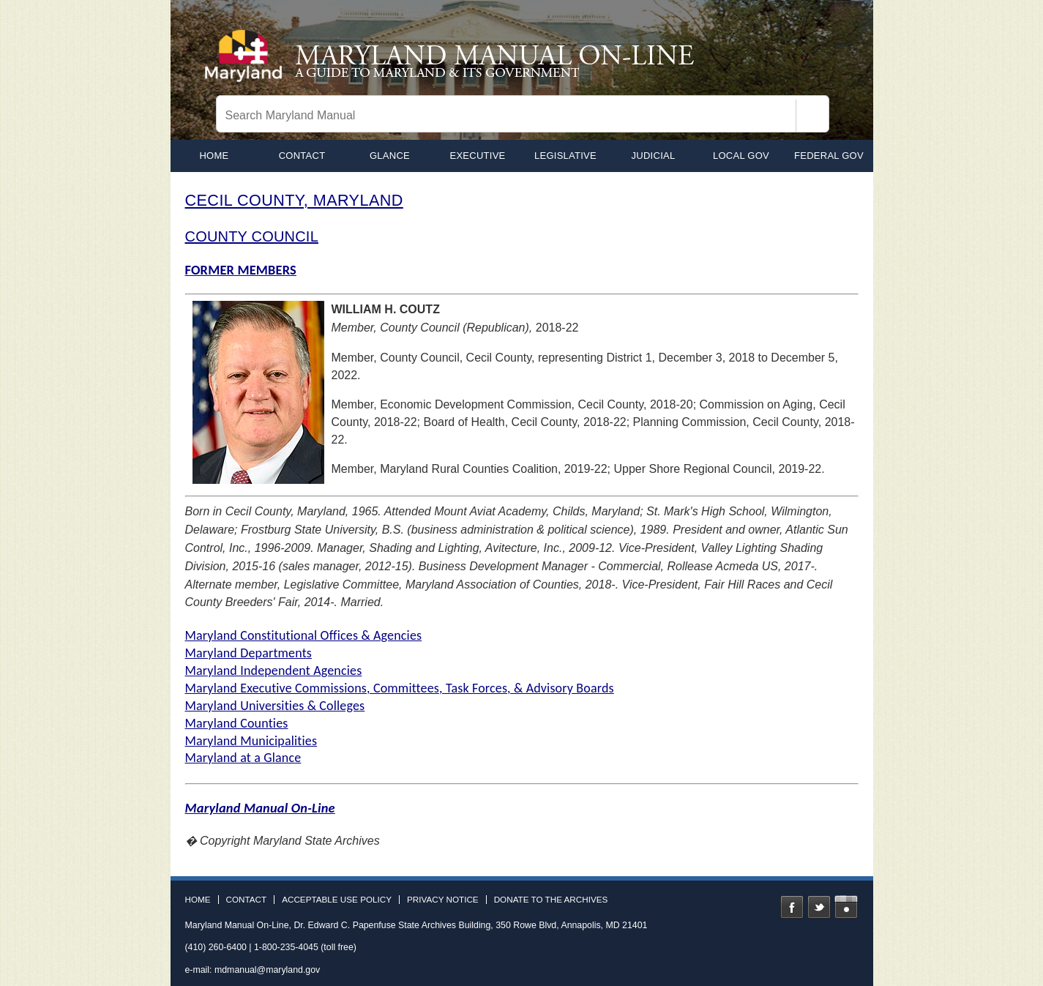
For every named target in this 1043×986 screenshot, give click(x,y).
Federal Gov (829, 155)
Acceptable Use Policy (337, 899)
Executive (477, 155)
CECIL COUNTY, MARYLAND (294, 200)
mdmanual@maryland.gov (267, 970)
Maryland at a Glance (243, 758)
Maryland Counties (236, 723)
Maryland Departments (249, 653)
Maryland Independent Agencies (273, 670)
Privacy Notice (443, 899)
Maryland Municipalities (251, 741)
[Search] (812, 116)
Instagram (846, 907)
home (213, 155)
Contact (302, 155)
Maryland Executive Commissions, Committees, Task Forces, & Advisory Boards (399, 688)
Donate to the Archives (551, 899)
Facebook (792, 907)
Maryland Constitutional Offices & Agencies (303, 635)
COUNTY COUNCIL (251, 236)
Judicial (654, 155)
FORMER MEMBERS (241, 269)
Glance (390, 155)
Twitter (819, 907)
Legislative (565, 155)
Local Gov (741, 155)
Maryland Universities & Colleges (275, 706)
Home (198, 899)
